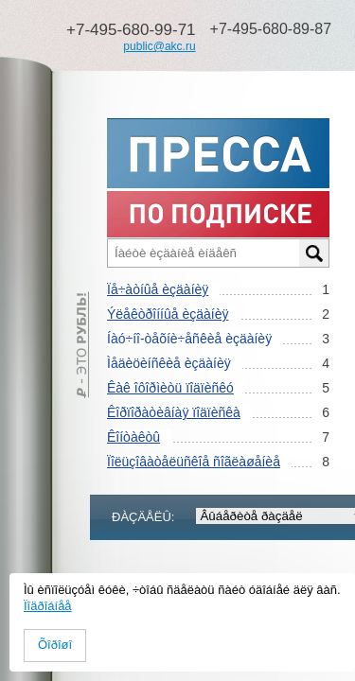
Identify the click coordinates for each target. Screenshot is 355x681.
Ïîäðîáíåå (48, 606)
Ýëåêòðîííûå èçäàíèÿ (167, 314)
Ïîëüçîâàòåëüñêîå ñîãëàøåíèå (193, 461)
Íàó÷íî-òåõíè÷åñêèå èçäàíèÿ (189, 338)
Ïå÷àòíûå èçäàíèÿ (157, 289)
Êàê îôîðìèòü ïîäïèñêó (170, 387)
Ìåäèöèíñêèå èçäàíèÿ (169, 363)
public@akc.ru (159, 46)
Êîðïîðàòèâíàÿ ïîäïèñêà (173, 412)
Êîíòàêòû (133, 437)
